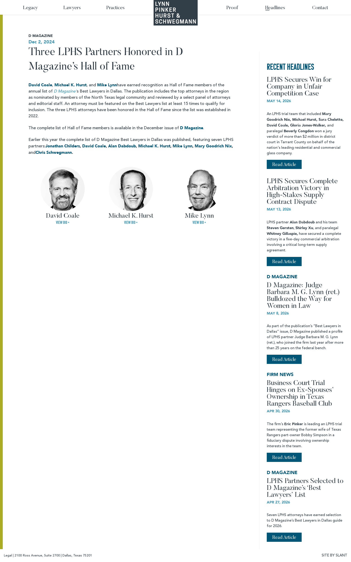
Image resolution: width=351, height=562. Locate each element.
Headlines (275, 8)
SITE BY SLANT (334, 555)
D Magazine (191, 128)
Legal (8, 555)
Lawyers (72, 8)
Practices (115, 8)
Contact (320, 8)
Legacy (30, 8)
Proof (232, 8)
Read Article (284, 165)
